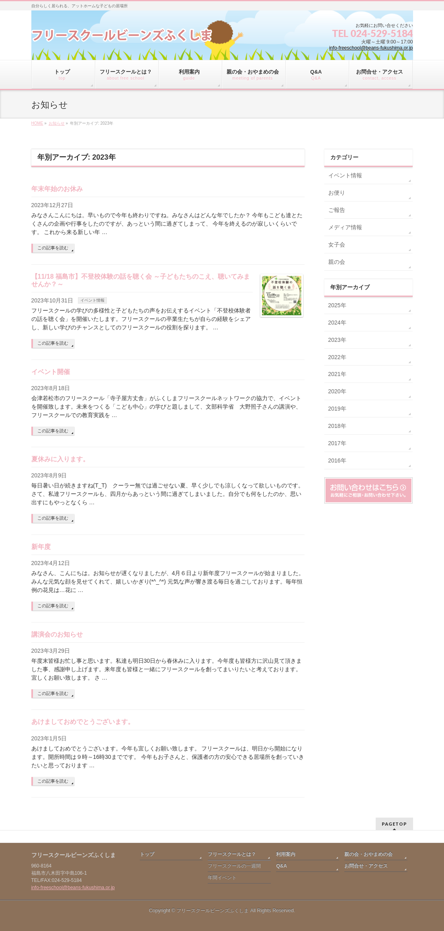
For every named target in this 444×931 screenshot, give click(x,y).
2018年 (337, 426)
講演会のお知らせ (57, 634)
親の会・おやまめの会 (368, 854)
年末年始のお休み (57, 188)
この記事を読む (52, 247)
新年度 (41, 546)
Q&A (281, 866)
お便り (336, 192)
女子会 (336, 244)
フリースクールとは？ (232, 854)
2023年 (337, 340)
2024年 (337, 322)
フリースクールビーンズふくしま (212, 910)
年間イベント (222, 877)
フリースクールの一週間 (234, 866)
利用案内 (285, 854)
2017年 (337, 443)
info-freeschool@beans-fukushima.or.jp (371, 48)
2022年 (337, 357)
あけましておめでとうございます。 (82, 721)
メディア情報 (345, 227)
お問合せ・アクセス (366, 866)
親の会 (336, 262)
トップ (147, 854)
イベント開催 (50, 371)
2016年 (337, 460)
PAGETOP (394, 823)
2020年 (337, 391)
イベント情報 (92, 300)
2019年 (337, 408)
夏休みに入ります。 (60, 459)
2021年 (337, 374)
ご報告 (336, 210)
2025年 (337, 305)
